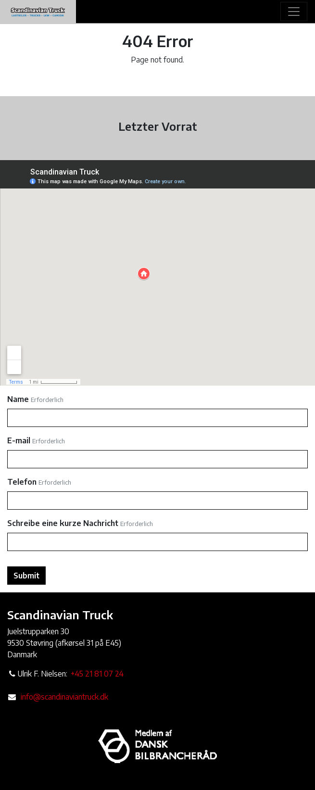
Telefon (22, 482)
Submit (26, 575)
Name (18, 399)
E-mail (18, 440)
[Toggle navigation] (293, 11)
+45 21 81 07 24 (97, 673)
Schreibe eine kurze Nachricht (62, 523)
